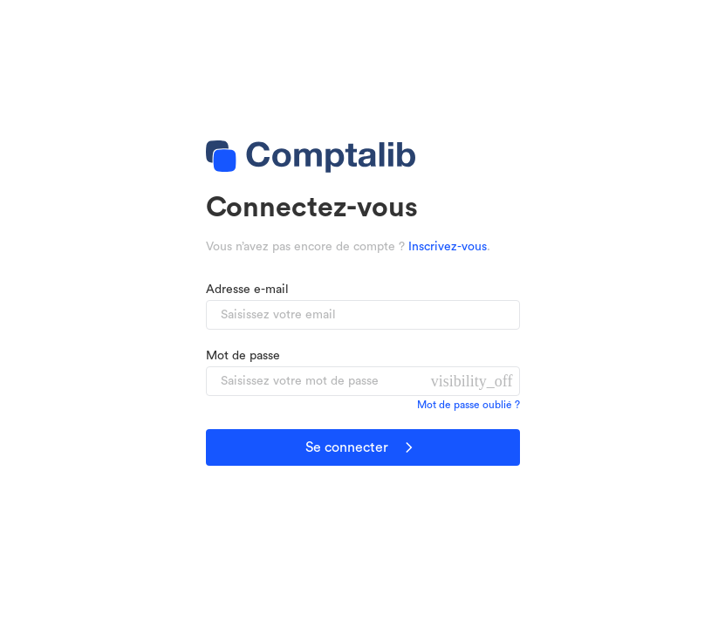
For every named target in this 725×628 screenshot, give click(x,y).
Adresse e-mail (247, 289)
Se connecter (362, 447)
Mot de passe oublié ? (468, 404)
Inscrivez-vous (447, 247)
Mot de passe (243, 356)
